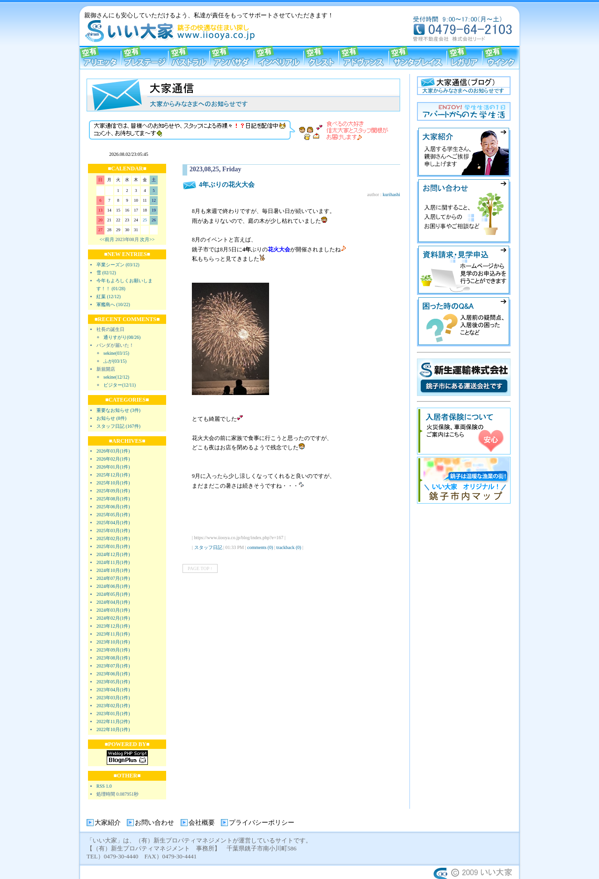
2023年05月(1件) (113, 681)
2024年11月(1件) (113, 562)
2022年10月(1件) (113, 729)
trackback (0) (289, 547)
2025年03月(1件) (113, 530)
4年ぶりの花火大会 (227, 184)
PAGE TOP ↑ (200, 568)
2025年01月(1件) (113, 546)
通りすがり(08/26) (121, 337)
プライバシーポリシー (261, 822)
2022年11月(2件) (113, 721)
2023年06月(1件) (113, 673)
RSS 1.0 (104, 786)
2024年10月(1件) (113, 570)
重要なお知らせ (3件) (118, 410)
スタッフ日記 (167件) (118, 426)
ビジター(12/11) (119, 385)
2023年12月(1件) (113, 626)
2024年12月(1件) (113, 554)
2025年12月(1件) (113, 474)
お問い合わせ (154, 822)
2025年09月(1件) (113, 490)
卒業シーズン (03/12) (117, 264)
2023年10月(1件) (113, 642)
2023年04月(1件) (113, 689)
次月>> (147, 239)
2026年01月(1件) (113, 466)
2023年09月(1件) (113, 649)
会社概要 (202, 822)
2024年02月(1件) (113, 618)
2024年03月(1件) (113, 610)
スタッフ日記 (208, 547)
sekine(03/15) (116, 353)
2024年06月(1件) (113, 586)
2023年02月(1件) (113, 705)
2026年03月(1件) (113, 451)
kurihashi (391, 194)
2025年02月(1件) (113, 538)
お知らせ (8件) (111, 418)
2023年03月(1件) (113, 697)
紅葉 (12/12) (108, 296)
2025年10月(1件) (113, 482)
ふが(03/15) (114, 361)
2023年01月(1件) (113, 713)
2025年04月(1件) (113, 522)
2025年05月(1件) (113, 514)
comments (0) (260, 547)
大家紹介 (108, 822)
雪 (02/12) (106, 272)
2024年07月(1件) (113, 578)
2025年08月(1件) (113, 498)
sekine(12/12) (116, 377)
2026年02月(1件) (113, 458)
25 (145, 220)
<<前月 (107, 239)
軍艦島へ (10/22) (113, 304)
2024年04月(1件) (113, 602)
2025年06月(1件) (113, 506)
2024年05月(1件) (113, 594)
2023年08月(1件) (113, 657)
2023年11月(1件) (113, 634)
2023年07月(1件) (113, 665)
